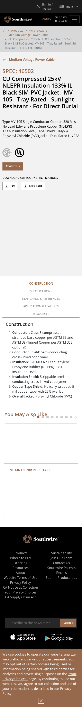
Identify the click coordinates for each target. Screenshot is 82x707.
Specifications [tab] (41, 291)
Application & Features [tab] (41, 306)
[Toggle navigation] (74, 19)
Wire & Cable (38, 30)
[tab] (38, 417)
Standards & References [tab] (41, 299)
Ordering (20, 563)
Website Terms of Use (20, 577)
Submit (68, 623)
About (20, 572)
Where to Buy (20, 558)
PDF (10, 186)
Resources (20, 568)
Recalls (61, 572)
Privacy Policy (20, 582)
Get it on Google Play (59, 637)
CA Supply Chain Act (20, 597)
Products (17, 30)
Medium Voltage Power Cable (28, 35)
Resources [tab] (41, 314)
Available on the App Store (23, 637)
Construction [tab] (41, 283)
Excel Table (33, 186)
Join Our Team (61, 558)
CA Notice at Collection (20, 587)
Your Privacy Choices (20, 592)
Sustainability (61, 553)
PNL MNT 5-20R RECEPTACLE (30, 470)
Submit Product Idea (61, 577)
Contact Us (13, 166)
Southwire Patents (61, 568)
